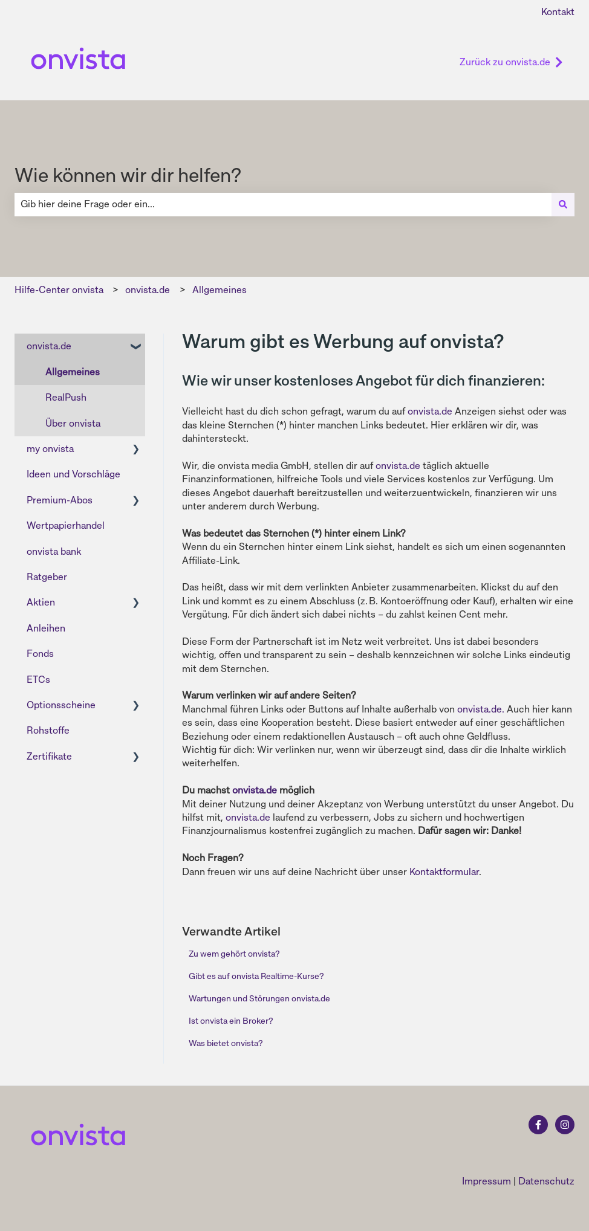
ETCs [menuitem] (38, 679)
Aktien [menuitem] (41, 602)
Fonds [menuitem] (40, 653)
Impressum (486, 1181)
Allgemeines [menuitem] (72, 372)
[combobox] (283, 204)
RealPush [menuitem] (65, 397)
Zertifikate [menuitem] (49, 756)
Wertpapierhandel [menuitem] (66, 525)
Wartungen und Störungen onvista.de (259, 998)
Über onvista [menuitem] (72, 423)
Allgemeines (219, 289)
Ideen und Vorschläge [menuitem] (73, 474)
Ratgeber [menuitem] (47, 576)
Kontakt (557, 11)
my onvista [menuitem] (50, 448)
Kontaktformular (444, 871)
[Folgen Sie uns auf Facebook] (538, 1124)
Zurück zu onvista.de (511, 62)
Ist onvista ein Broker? (231, 1020)
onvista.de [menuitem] (49, 346)
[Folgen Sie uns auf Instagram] (564, 1124)
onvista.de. (480, 709)
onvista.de (147, 289)
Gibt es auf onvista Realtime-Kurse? (256, 976)
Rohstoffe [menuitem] (48, 730)
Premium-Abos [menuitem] (60, 500)
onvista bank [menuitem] (54, 551)
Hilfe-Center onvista (59, 289)
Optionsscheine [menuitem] (61, 705)
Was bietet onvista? (225, 1043)
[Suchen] (563, 204)
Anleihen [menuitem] (46, 628)
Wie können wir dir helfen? (128, 175)
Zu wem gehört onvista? (234, 953)
